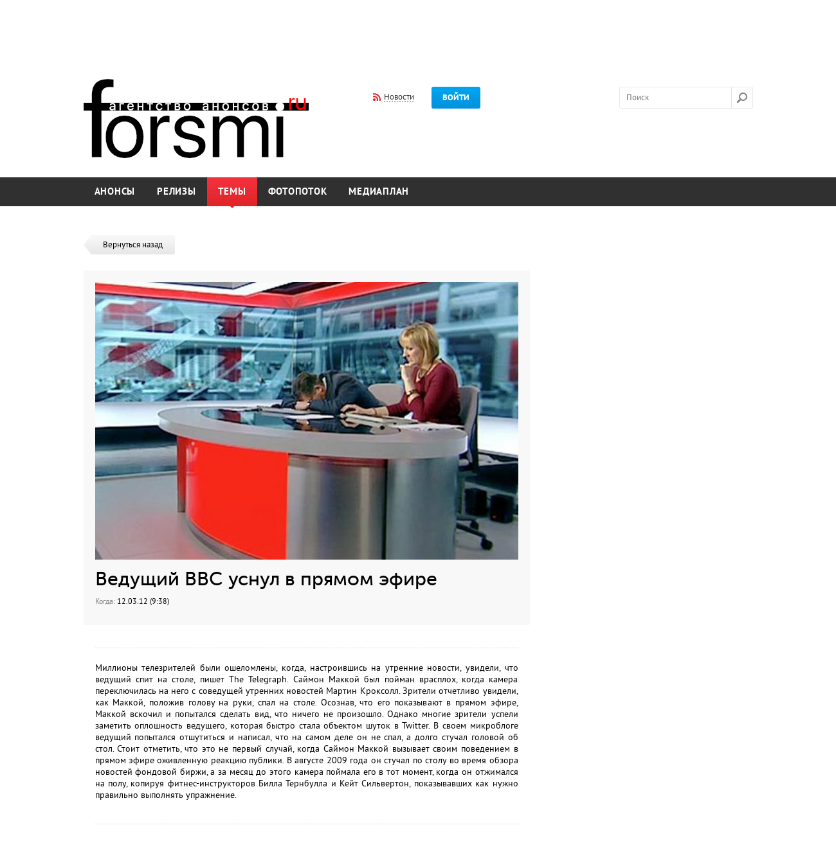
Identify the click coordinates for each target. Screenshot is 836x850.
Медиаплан (379, 191)
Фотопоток (297, 191)
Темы (232, 191)
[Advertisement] (418, 31)
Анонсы (115, 191)
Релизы (176, 191)
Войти (455, 98)
